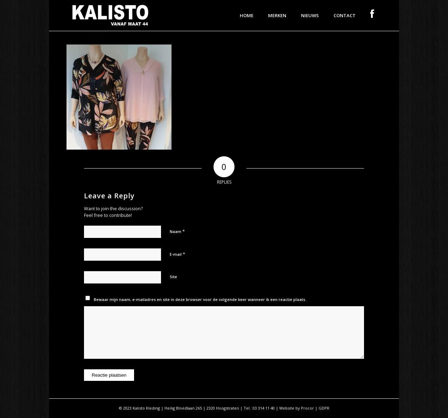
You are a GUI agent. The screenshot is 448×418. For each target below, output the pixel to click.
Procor (307, 408)
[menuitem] (246, 15)
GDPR (323, 408)
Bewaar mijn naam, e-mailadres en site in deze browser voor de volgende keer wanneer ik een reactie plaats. (200, 299)
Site (173, 276)
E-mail (177, 254)
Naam (177, 231)
